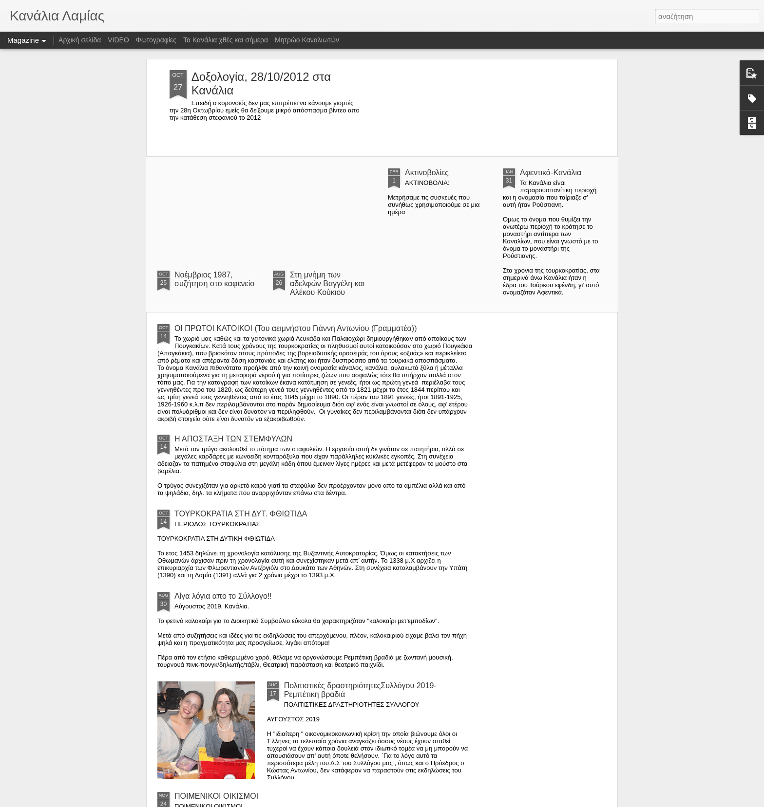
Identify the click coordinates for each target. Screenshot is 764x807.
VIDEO (118, 40)
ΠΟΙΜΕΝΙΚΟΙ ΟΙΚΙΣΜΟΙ (216, 796)
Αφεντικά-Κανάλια (550, 172)
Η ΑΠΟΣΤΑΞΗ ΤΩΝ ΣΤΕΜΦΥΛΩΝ (233, 439)
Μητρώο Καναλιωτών (307, 40)
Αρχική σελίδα (79, 40)
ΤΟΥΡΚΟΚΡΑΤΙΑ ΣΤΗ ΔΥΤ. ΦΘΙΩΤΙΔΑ (240, 514)
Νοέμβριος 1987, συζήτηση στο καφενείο (214, 279)
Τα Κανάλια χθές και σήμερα (225, 40)
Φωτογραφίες (156, 40)
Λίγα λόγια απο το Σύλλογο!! (223, 596)
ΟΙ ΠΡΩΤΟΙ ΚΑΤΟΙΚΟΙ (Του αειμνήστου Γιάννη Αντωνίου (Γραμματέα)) (295, 328)
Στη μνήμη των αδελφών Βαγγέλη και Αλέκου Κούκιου (327, 283)
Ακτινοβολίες (427, 172)
